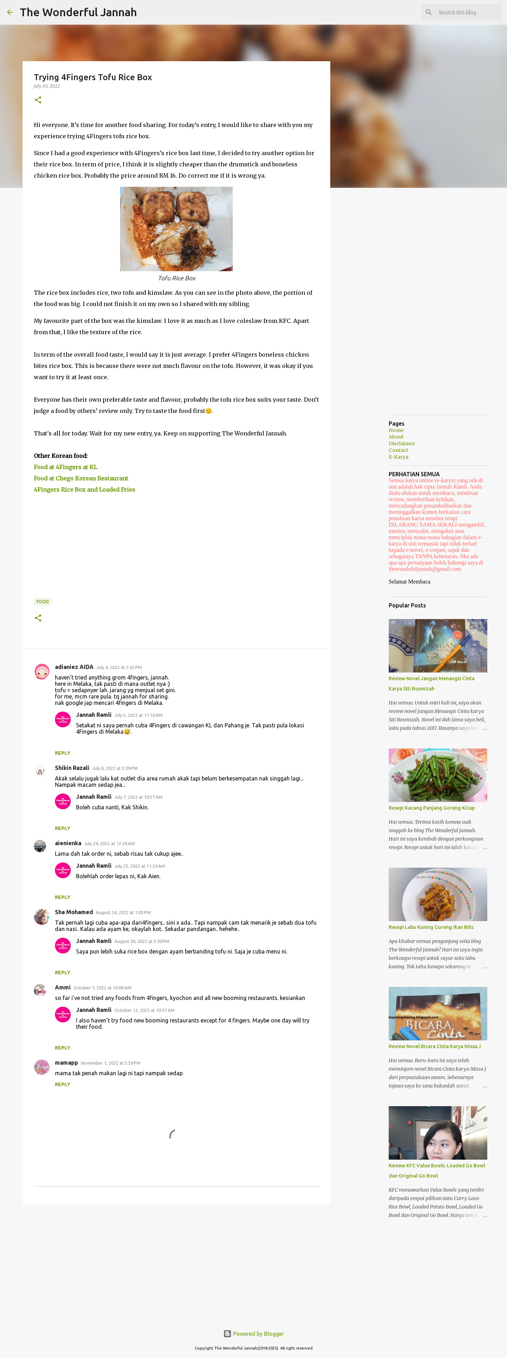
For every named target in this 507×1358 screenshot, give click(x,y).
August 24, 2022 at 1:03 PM (123, 912)
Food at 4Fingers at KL (65, 467)
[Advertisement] (176, 1263)
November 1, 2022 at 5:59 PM (110, 1062)
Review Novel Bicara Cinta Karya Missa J (435, 1046)
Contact (398, 450)
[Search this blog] (464, 12)
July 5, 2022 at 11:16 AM (138, 715)
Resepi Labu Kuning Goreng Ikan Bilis (431, 927)
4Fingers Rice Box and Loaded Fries (84, 489)
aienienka (68, 843)
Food (43, 601)
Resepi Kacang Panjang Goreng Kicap (432, 808)
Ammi (63, 987)
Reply (62, 753)
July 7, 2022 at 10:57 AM (138, 797)
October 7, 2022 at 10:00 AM (102, 987)
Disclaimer (402, 443)
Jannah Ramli (94, 715)
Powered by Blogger (253, 1334)
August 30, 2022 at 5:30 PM (141, 941)
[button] (38, 100)
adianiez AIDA (74, 667)
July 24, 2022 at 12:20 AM (109, 843)
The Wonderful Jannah (78, 12)
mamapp (66, 1062)
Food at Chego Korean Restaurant (81, 478)
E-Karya (398, 457)
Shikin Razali (72, 768)
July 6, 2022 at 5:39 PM (115, 768)
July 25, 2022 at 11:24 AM (139, 865)
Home (396, 430)
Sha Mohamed (74, 912)
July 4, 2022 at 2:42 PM (119, 667)
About (396, 437)
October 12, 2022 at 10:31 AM (144, 1010)
